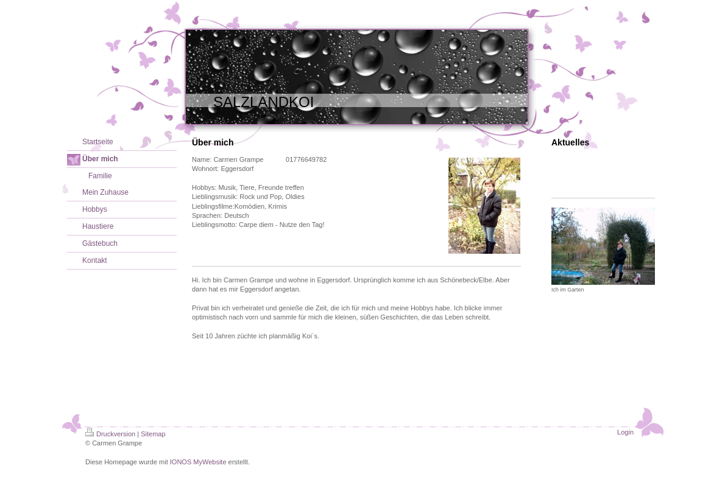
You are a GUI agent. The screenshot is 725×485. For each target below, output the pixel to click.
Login (625, 432)
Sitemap (153, 434)
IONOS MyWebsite (198, 462)
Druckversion (110, 434)
